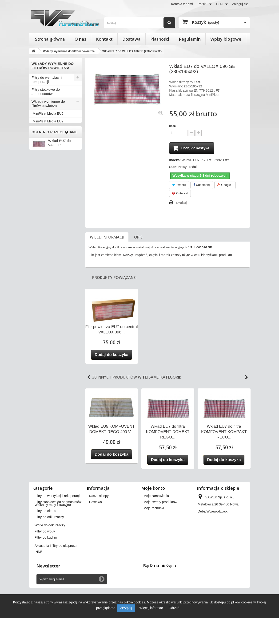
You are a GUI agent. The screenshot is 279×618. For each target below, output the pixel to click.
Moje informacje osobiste (161, 520)
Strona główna (50, 39)
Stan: (173, 167)
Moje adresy (152, 514)
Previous (88, 377)
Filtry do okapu (43, 137)
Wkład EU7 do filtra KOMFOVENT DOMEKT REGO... (168, 432)
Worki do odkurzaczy (48, 152)
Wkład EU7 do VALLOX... (59, 217)
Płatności (159, 39)
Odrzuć (174, 608)
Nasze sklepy (99, 496)
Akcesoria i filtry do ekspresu (46, 177)
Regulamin (190, 39)
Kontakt (104, 39)
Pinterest (180, 193)
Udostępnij (201, 185)
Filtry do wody (42, 160)
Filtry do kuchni (43, 168)
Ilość (172, 126)
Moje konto (153, 488)
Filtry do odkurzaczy (47, 144)
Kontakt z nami (182, 4)
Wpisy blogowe (225, 39)
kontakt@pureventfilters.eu (217, 550)
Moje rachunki (153, 508)
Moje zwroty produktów (160, 502)
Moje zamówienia (156, 496)
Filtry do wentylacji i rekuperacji (47, 79)
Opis (138, 237)
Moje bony (151, 526)
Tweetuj (179, 185)
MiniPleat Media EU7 (48, 121)
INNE (36, 187)
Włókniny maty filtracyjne (51, 129)
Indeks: (175, 160)
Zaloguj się (240, 4)
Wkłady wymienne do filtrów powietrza (48, 103)
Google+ (225, 185)
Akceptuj (126, 608)
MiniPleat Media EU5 (48, 113)
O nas (80, 39)
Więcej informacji (107, 237)
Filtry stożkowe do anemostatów (46, 91)
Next (246, 377)
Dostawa (131, 39)
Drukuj (181, 203)
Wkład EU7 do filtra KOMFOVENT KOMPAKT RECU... (224, 432)
